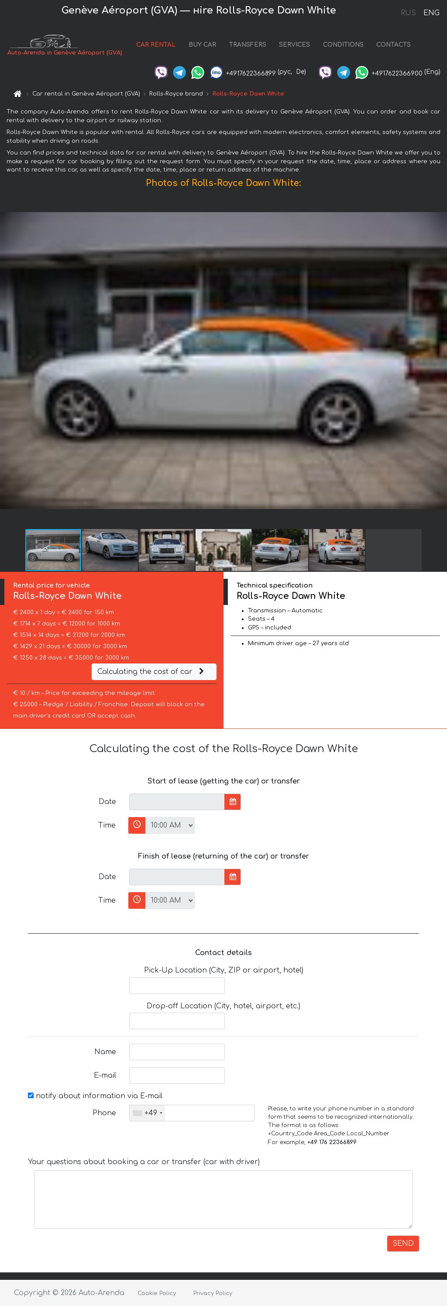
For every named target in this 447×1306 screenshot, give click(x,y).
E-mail (105, 1075)
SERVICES (294, 44)
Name (105, 1052)
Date (107, 802)
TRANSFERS (247, 44)
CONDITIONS (343, 44)
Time (107, 825)
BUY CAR (202, 44)
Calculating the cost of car (151, 672)
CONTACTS (393, 44)
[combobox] (147, 1113)
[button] (439, 361)
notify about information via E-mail (95, 1096)
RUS (408, 13)
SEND (403, 1244)
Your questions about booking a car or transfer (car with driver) (144, 1162)
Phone (104, 1113)
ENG (431, 13)
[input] (177, 802)
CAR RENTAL (155, 44)
